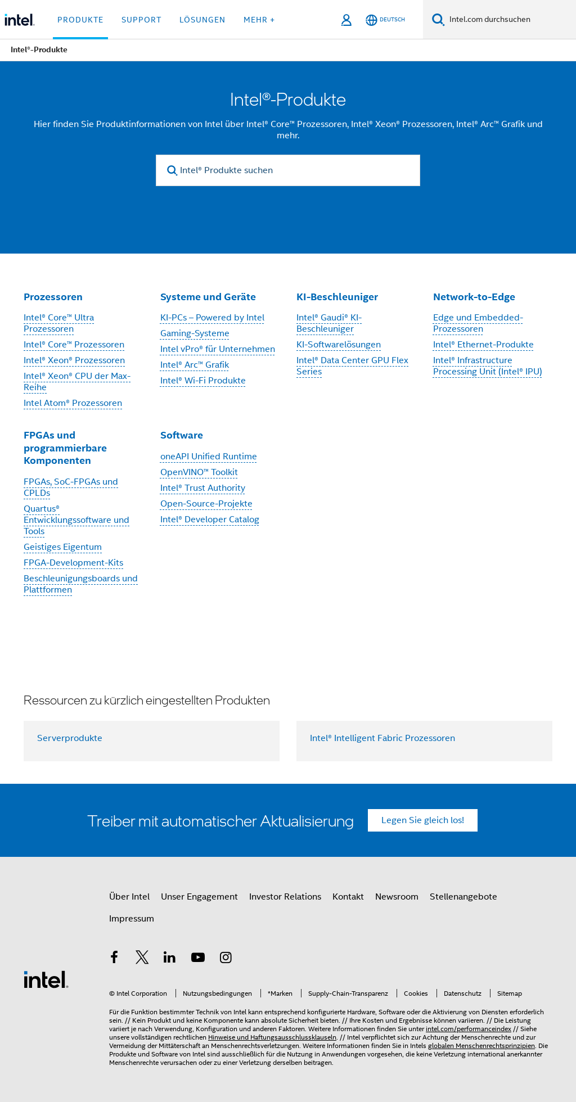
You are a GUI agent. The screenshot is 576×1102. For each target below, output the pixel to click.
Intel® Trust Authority (202, 488)
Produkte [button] (80, 20)
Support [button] (141, 20)
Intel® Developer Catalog (209, 519)
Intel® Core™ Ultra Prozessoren (59, 323)
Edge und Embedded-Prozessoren (478, 323)
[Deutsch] (385, 20)
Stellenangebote (463, 896)
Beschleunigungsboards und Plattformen (81, 584)
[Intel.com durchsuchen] (510, 19)
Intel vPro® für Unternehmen (217, 349)
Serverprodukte (69, 738)
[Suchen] (438, 19)
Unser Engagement (199, 896)
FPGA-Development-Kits (73, 562)
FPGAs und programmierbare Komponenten (65, 447)
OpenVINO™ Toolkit (199, 472)
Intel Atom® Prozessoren (73, 403)
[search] (172, 170)
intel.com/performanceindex (468, 1028)
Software (181, 434)
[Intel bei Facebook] (114, 959)
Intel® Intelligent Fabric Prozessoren (382, 738)
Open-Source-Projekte (206, 503)
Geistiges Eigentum (63, 547)
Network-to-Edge (474, 296)
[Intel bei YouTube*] (198, 959)
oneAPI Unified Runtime (208, 456)
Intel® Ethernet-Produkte (483, 344)
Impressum (131, 918)
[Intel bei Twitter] (142, 959)
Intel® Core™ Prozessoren (74, 344)
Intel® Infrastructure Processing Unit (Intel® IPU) (487, 366)
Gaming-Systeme (195, 333)
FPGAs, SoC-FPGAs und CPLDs (71, 487)
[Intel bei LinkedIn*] (169, 959)
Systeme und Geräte (208, 296)
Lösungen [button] (202, 20)
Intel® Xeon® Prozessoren (74, 360)
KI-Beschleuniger (337, 296)
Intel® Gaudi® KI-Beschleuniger (329, 323)
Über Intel (129, 896)
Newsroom (396, 896)
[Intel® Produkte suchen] (288, 170)
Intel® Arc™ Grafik (194, 365)
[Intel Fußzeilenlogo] (46, 978)
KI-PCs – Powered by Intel (212, 317)
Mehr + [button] (259, 20)
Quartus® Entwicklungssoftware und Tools (76, 520)
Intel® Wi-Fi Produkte (203, 380)
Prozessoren (53, 296)
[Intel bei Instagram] (225, 959)
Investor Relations (285, 896)
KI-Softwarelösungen (338, 344)
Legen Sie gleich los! (422, 820)
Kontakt (348, 896)
